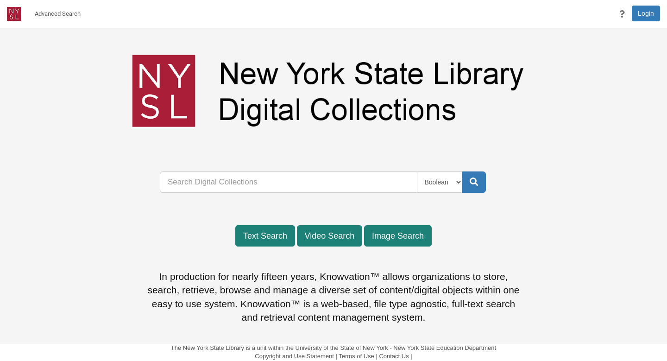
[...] (288, 182)
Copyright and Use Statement (294, 356)
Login (646, 13)
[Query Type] (439, 182)
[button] (622, 14)
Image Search (398, 236)
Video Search (330, 236)
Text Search (265, 236)
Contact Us (394, 356)
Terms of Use (356, 356)
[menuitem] (58, 14)
